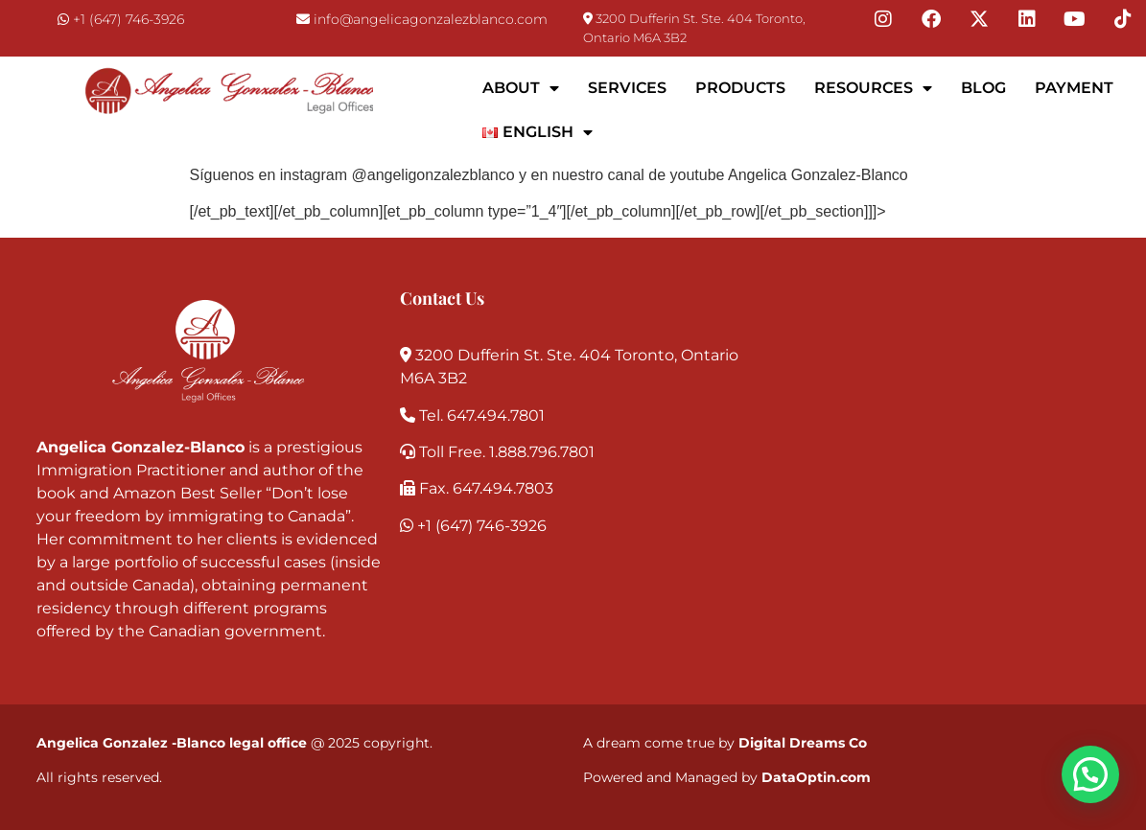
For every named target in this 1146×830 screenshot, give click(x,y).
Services (627, 88)
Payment (1074, 88)
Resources (873, 88)
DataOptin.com (816, 777)
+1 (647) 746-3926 (128, 19)
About (520, 88)
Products (740, 88)
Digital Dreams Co (802, 742)
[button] (1090, 774)
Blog (983, 88)
